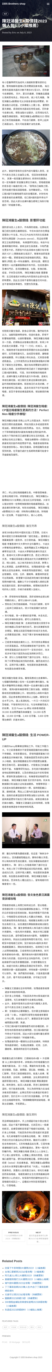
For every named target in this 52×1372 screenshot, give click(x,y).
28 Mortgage (14, 1342)
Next (38, 1237)
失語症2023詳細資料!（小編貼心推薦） (24, 1310)
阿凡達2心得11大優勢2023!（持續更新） (25, 1275)
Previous (14, 1235)
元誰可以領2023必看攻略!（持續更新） (24, 1294)
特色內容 (23, 1327)
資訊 (5, 14)
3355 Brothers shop (13, 3)
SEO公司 (26, 1342)
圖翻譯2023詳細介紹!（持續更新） (22, 1298)
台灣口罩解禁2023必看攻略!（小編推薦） (25, 1272)
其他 (39, 1327)
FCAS (4, 1342)
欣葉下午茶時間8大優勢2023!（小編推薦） (26, 1268)
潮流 (32, 1327)
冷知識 (13, 1327)
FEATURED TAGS (10, 1321)
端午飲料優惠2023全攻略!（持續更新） (24, 1283)
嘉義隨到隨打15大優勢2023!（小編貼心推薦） (28, 1279)
